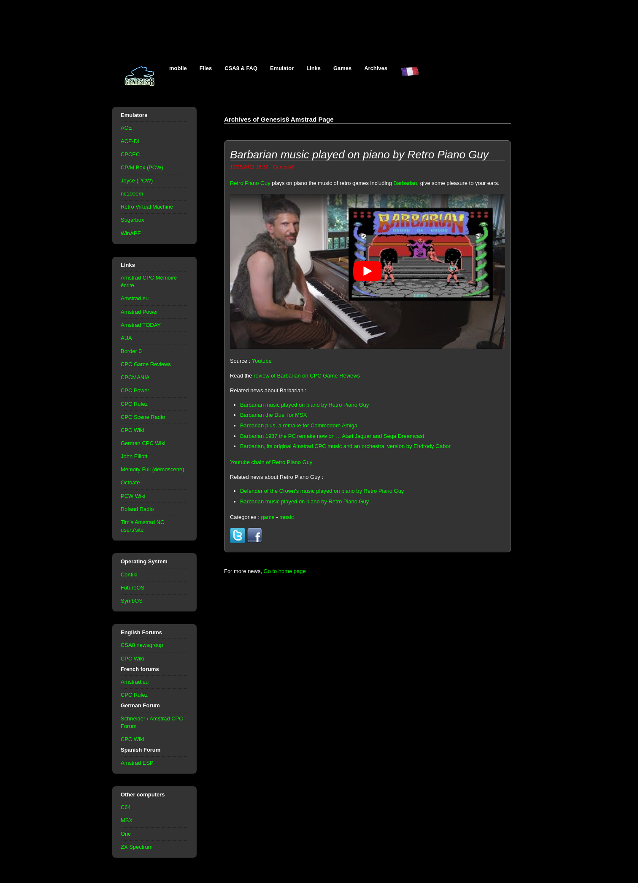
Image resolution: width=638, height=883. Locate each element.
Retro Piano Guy (250, 183)
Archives (375, 68)
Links (313, 68)
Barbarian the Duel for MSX (273, 415)
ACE (126, 128)
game (267, 517)
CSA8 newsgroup (142, 645)
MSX (126, 820)
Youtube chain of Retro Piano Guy (271, 462)
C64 (126, 807)
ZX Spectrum (137, 847)
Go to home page (285, 571)
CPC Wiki (132, 430)
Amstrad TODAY (141, 325)
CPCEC (130, 154)
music (286, 517)
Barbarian (405, 183)
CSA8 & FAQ (240, 68)
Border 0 (131, 351)
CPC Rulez (134, 404)
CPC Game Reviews (146, 364)
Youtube (262, 361)
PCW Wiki (133, 496)
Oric (126, 834)
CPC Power (135, 390)
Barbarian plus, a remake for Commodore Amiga (298, 425)
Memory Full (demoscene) (152, 469)
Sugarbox (132, 220)
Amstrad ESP (137, 763)
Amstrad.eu (135, 298)
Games (342, 68)
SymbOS (132, 601)
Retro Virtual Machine (147, 207)
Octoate (130, 482)
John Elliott (134, 456)
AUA (126, 338)
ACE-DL (131, 141)
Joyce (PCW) (137, 180)
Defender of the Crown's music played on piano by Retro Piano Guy (322, 491)
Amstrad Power (139, 312)
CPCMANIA (135, 377)
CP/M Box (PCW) (142, 167)
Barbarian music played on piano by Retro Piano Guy (304, 405)
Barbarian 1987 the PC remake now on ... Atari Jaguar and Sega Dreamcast (332, 436)
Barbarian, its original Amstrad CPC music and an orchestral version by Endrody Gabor (345, 446)
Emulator (282, 68)
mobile (178, 68)
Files (206, 68)
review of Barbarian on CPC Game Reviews (307, 375)
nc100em (132, 193)
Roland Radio (137, 509)
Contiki (129, 574)
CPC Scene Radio (143, 417)
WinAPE (131, 233)
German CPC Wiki (143, 443)
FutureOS (132, 587)
